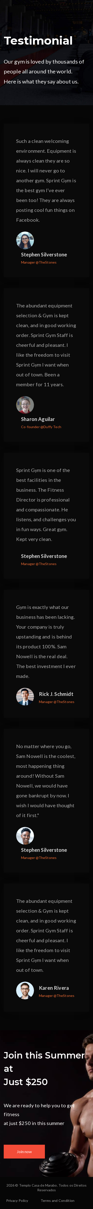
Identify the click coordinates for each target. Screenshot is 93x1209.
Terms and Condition (58, 1200)
